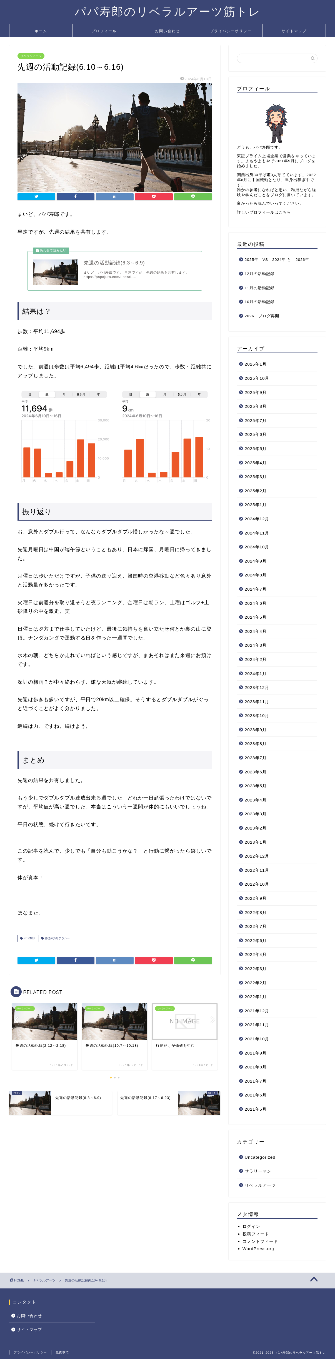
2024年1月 (256, 673)
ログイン (251, 1226)
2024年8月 (256, 575)
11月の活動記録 (259, 288)
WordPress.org (258, 1248)
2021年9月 (256, 1053)
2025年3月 (256, 476)
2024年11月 (257, 533)
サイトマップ (294, 31)
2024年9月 (256, 561)
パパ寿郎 (29, 938)
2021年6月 (256, 1095)
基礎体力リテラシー (57, 938)
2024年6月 (256, 603)
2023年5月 (256, 785)
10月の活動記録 (259, 302)
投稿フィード (255, 1233)
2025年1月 (256, 504)
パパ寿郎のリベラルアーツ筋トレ (167, 11)
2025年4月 (256, 462)
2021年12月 (257, 1010)
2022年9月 (256, 898)
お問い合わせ (167, 31)
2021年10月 (257, 1038)
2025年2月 (256, 490)
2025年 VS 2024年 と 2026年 (277, 260)
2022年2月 (256, 982)
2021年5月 (256, 1109)
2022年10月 (257, 884)
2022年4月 (256, 954)
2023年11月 (257, 701)
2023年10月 (257, 715)
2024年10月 (257, 546)
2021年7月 (256, 1081)
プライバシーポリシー (231, 31)
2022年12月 (257, 856)
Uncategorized (260, 1157)
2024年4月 (256, 631)
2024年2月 (256, 659)
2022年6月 (256, 940)
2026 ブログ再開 (262, 316)
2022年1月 (256, 996)
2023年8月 (256, 743)
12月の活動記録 (259, 274)
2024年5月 (256, 617)
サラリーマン (258, 1171)
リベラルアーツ (31, 56)
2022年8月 (256, 912)
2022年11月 (257, 870)
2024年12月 (257, 518)
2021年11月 (257, 1024)
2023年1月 (256, 842)
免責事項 (62, 1352)
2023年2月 (256, 828)
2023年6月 (256, 772)
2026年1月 (256, 364)
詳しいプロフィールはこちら (264, 212)
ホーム (41, 31)
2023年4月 (256, 800)
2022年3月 (256, 968)
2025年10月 (257, 378)
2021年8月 (256, 1067)
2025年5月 (256, 448)
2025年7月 (256, 420)
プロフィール (104, 31)
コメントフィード (260, 1241)
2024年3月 (256, 645)
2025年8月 (256, 406)
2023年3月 (256, 813)
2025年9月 (256, 392)
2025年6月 (256, 434)
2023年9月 (256, 729)
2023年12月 (257, 687)
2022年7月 (256, 926)
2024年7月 (256, 589)
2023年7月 (256, 757)
